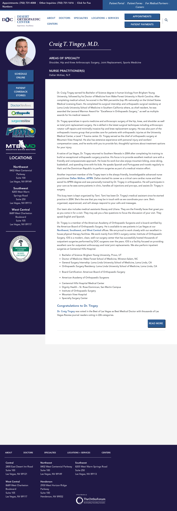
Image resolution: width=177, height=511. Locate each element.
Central (10, 462)
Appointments (142, 16)
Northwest (20, 167)
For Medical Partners (156, 3)
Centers (52, 23)
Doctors (64, 18)
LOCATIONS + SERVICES (78, 452)
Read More (156, 323)
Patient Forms (134, 3)
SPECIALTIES (50, 452)
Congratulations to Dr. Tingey (77, 306)
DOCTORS (28, 452)
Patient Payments (142, 24)
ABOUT (8, 452)
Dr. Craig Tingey (66, 311)
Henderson (46, 481)
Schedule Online (21, 75)
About (51, 18)
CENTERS (106, 452)
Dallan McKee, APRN (81, 178)
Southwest (20, 188)
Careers (140, 7)
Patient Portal (116, 3)
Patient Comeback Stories (21, 92)
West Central (21, 209)
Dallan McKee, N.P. (59, 75)
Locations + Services (105, 18)
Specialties (81, 18)
